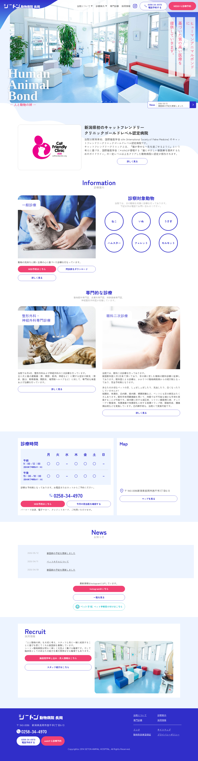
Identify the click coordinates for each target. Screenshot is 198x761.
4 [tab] (110, 102)
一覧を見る (99, 597)
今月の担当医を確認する (89, 504)
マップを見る (148, 498)
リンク (136, 729)
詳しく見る (132, 161)
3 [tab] (105, 102)
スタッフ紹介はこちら (58, 667)
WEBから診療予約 (182, 6)
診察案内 (161, 715)
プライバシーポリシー (168, 734)
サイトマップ (164, 729)
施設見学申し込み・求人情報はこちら (58, 658)
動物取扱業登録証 (142, 734)
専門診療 (114, 6)
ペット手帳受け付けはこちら (108, 606)
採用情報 (126, 6)
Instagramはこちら (99, 588)
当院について (140, 715)
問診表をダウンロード (77, 269)
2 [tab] (101, 102)
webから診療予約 (52, 740)
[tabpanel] (104, 51)
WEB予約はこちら (37, 269)
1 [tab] (97, 102)
